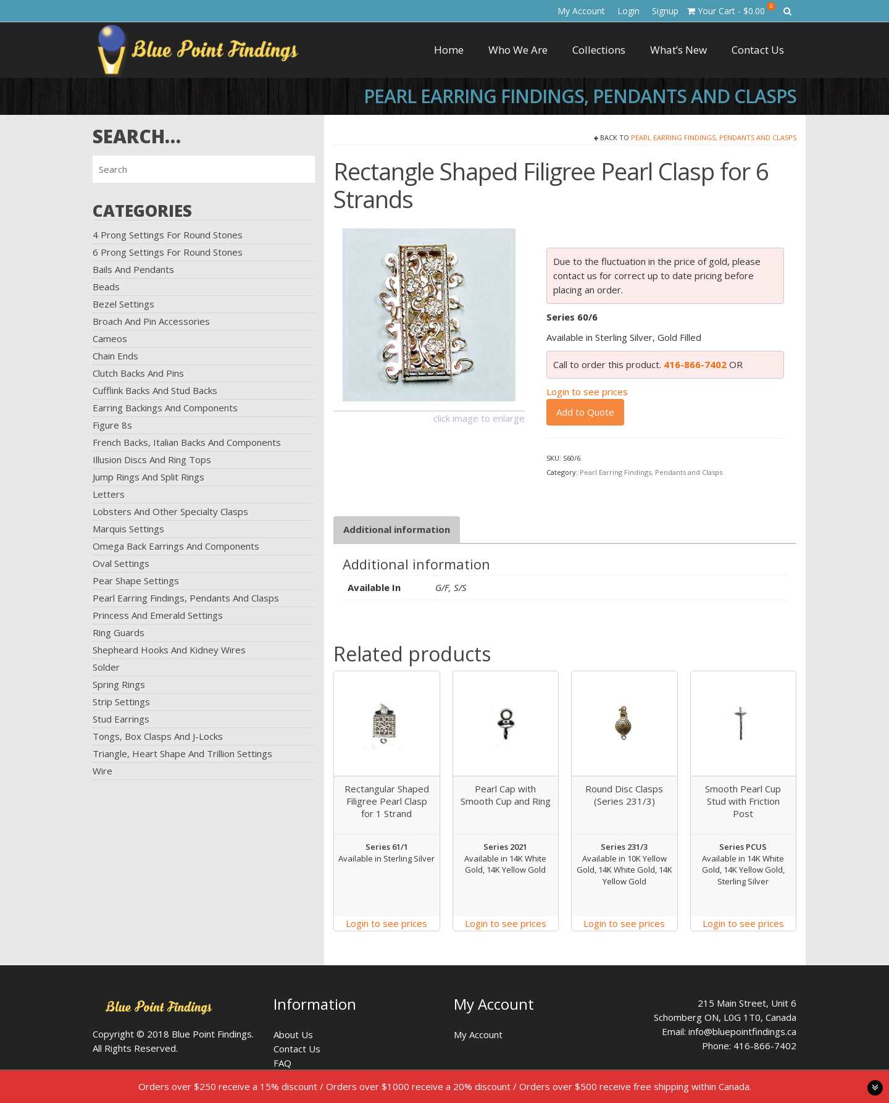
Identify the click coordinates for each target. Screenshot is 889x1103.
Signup (665, 11)
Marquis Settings (128, 528)
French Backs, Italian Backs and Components (187, 442)
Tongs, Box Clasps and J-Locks (158, 736)
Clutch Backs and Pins (138, 373)
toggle (875, 1088)
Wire (102, 771)
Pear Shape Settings (136, 580)
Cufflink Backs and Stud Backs (155, 390)
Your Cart (731, 9)
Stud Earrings (121, 719)
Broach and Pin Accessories (151, 321)
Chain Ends (115, 356)
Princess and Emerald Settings (158, 615)
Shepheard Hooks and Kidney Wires (169, 650)
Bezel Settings (123, 304)
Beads (106, 286)
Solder (106, 667)
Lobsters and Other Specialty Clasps (170, 511)
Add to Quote (585, 412)
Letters (109, 494)
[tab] (396, 529)
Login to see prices (587, 391)
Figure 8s (112, 425)
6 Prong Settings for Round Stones (168, 252)
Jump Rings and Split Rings (148, 477)
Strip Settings (121, 701)
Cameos (110, 338)
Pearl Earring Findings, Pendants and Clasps (186, 598)
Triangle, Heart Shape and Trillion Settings (182, 753)
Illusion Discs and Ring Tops (152, 459)
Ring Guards (118, 632)
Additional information (396, 529)
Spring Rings (119, 684)
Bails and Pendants (133, 269)
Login (628, 11)
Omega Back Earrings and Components (176, 546)
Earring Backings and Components (165, 407)
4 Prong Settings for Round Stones (168, 235)
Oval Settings (121, 563)
